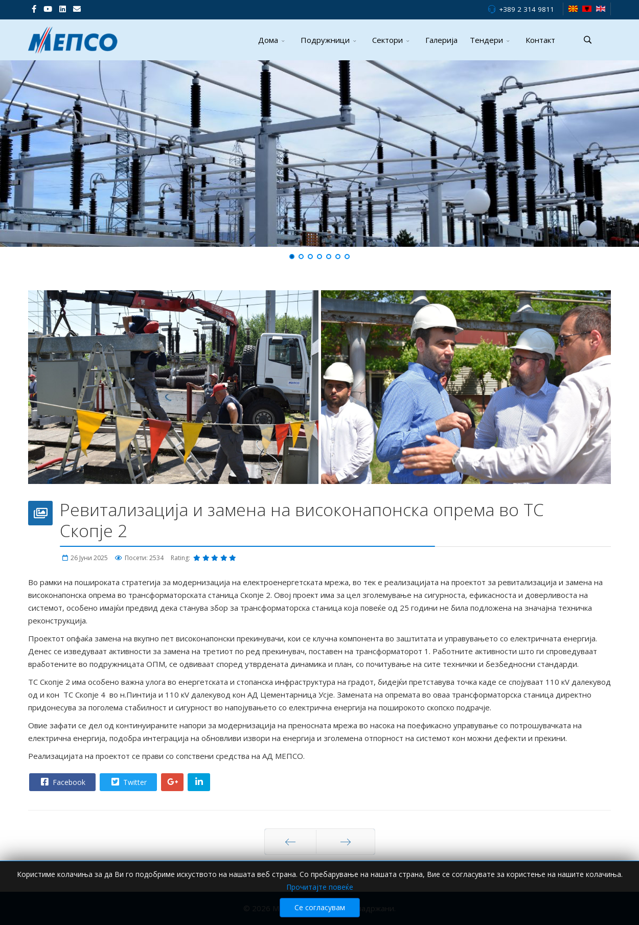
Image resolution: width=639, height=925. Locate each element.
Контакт (540, 40)
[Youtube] (47, 9)
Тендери (486, 40)
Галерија (441, 40)
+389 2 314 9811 (526, 9)
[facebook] (34, 9)
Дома (268, 40)
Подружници (325, 40)
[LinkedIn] (62, 9)
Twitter (128, 782)
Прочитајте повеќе (319, 887)
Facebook (61, 782)
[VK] (77, 9)
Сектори (387, 40)
